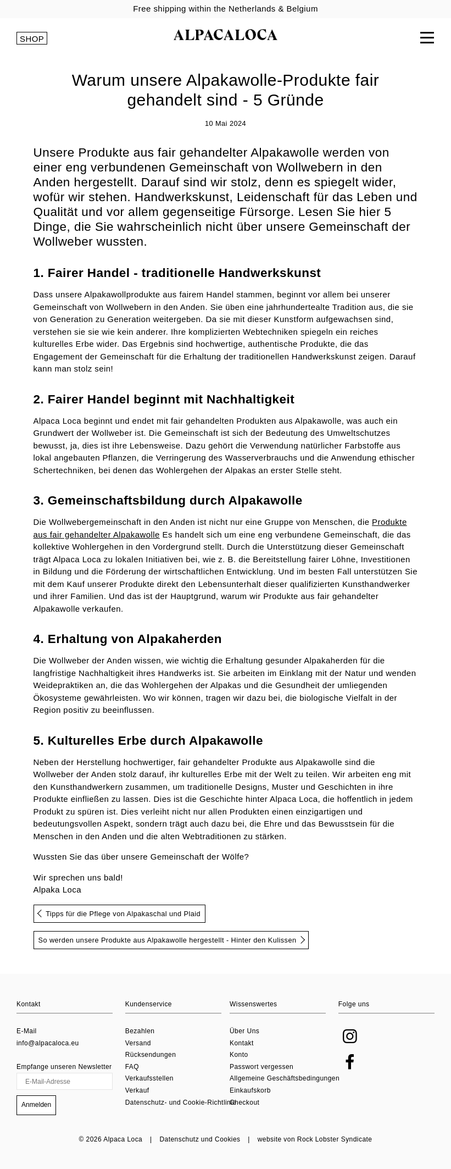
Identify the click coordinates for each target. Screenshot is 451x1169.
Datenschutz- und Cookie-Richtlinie (181, 1102)
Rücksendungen (150, 1055)
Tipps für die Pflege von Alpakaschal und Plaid (119, 914)
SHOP (32, 38)
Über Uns (244, 1031)
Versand (138, 1043)
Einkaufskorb (250, 1090)
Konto (239, 1055)
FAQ (132, 1067)
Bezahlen (140, 1031)
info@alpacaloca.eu (47, 1043)
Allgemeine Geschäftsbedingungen (284, 1079)
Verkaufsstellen (149, 1079)
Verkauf (137, 1090)
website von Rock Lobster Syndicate (315, 1139)
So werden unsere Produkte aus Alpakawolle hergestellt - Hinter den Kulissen (172, 940)
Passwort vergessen (261, 1067)
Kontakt (242, 1043)
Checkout (244, 1102)
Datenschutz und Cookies (199, 1139)
